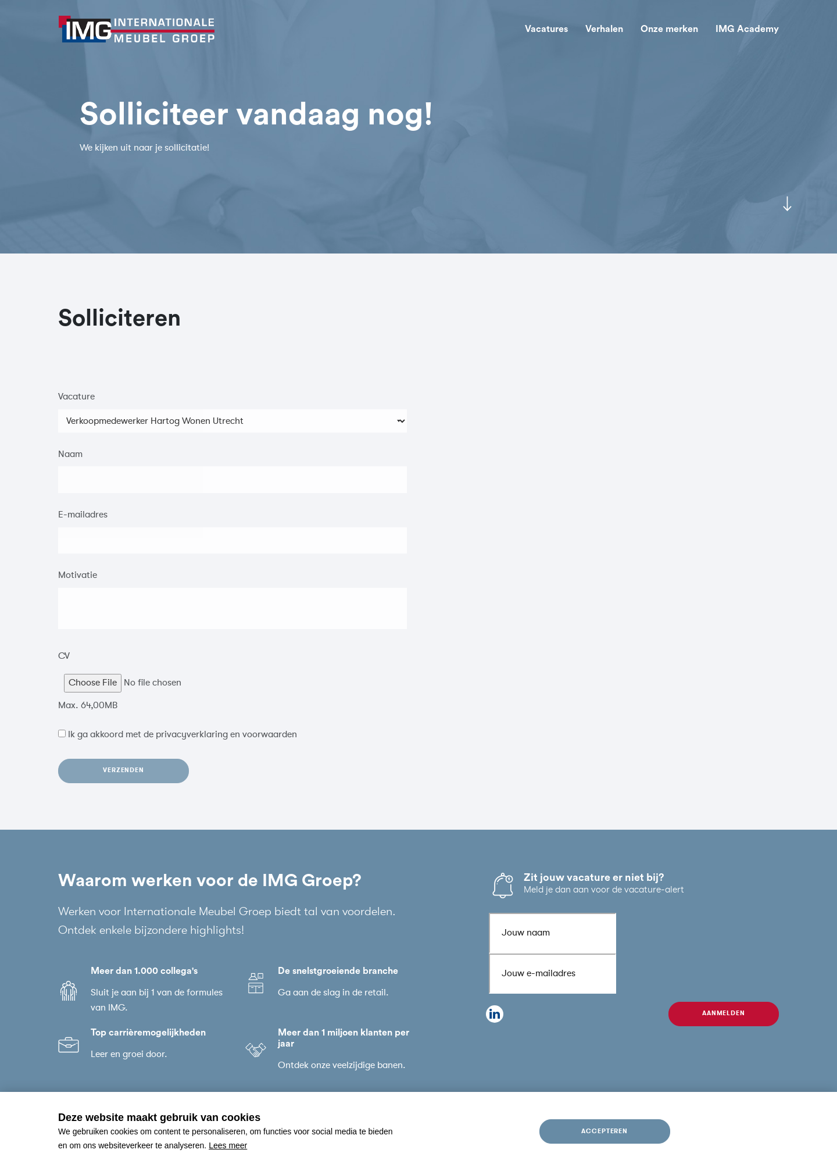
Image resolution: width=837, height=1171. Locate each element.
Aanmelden (724, 1013)
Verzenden (124, 778)
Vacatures (546, 29)
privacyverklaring (192, 742)
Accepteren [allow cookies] (604, 1131)
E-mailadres (83, 522)
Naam (70, 461)
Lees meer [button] (228, 1145)
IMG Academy (747, 29)
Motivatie (77, 582)
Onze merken (669, 29)
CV (64, 663)
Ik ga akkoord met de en (182, 742)
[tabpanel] (418, 127)
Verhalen (604, 29)
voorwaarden (269, 742)
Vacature (76, 404)
